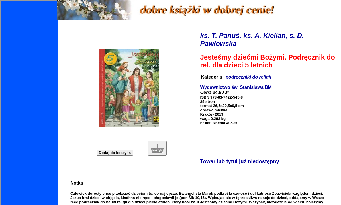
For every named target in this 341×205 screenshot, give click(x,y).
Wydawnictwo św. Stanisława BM (236, 87)
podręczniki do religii (248, 77)
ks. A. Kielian (264, 35)
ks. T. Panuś (220, 35)
